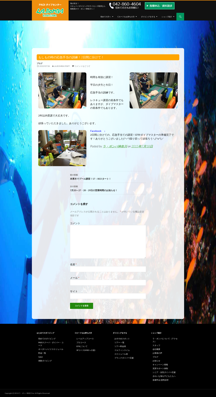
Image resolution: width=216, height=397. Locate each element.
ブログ (39, 63)
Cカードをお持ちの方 (126, 17)
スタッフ (156, 345)
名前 (73, 264)
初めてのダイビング (47, 338)
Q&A (40, 357)
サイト (74, 291)
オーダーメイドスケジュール (50, 349)
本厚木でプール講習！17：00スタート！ (108, 176)
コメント (75, 223)
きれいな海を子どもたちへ (164, 376)
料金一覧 (42, 353)
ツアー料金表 (120, 346)
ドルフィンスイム (122, 350)
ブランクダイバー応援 (124, 358)
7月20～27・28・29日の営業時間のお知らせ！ (108, 188)
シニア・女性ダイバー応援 (164, 372)
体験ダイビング (45, 361)
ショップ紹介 (167, 17)
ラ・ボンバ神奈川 (115, 146)
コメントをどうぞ (82, 66)
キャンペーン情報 (160, 364)
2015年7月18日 (142, 146)
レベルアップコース (85, 338)
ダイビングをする (148, 17)
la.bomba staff (62, 66)
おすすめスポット (122, 338)
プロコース (81, 342)
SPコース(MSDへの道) (85, 350)
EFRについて (81, 346)
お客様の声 (157, 353)
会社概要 (156, 349)
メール (74, 277)
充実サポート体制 (160, 368)
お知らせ (156, 361)
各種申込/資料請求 (161, 380)
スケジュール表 (121, 354)
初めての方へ (105, 17)
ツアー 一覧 (119, 342)
